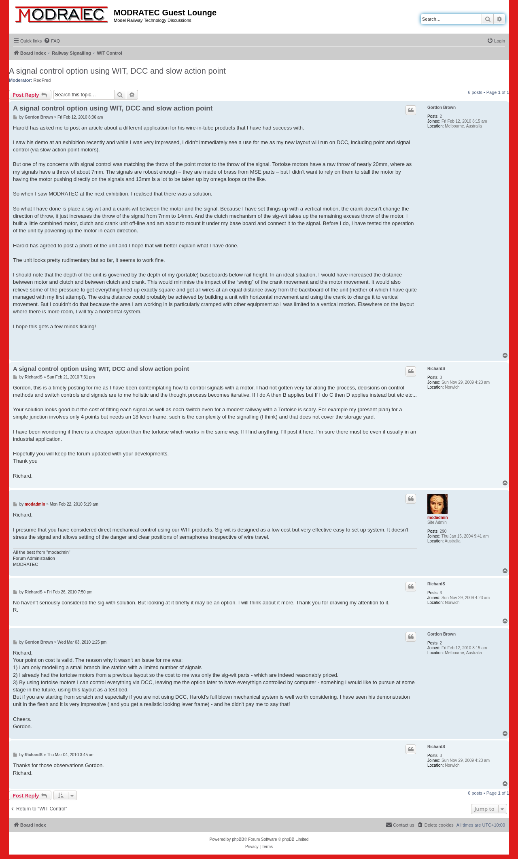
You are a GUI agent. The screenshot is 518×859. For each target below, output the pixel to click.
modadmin (437, 517)
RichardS (436, 368)
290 (443, 531)
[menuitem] (52, 41)
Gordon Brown (441, 107)
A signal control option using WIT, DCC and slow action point (117, 70)
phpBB (238, 839)
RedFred (42, 80)
